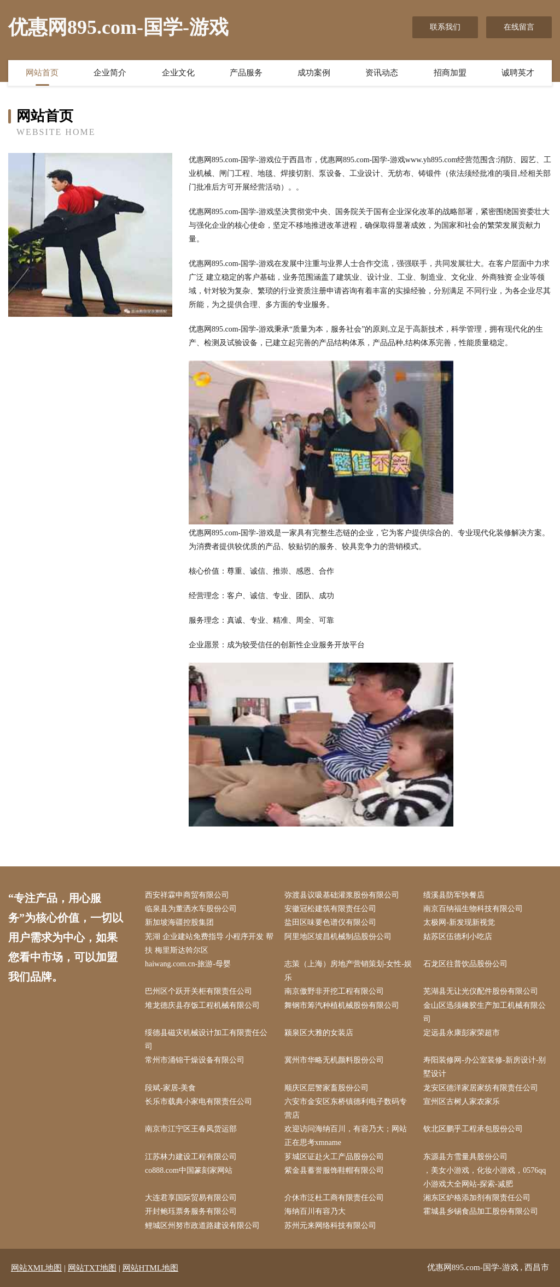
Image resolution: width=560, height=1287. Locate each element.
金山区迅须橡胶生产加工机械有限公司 (484, 1012)
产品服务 (246, 72)
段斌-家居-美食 (170, 1088)
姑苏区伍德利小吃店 (457, 936)
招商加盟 (450, 72)
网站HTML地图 (150, 1268)
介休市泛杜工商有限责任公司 (334, 1198)
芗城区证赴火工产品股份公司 (334, 1157)
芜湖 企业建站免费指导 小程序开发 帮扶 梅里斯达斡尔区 (209, 943)
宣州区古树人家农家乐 (461, 1101)
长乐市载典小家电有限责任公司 (198, 1101)
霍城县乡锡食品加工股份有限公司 (480, 1211)
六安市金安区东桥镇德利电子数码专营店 (345, 1108)
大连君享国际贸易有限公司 (191, 1198)
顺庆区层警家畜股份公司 (326, 1088)
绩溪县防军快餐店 (454, 895)
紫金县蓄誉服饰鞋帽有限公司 (334, 1170)
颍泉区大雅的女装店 (318, 1033)
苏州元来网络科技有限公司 (330, 1225)
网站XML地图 (36, 1268)
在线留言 (519, 27)
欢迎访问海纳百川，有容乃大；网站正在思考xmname (345, 1136)
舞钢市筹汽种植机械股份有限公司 (341, 1005)
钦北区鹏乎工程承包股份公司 (473, 1129)
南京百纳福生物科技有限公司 (473, 909)
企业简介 (110, 72)
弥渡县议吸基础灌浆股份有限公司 (341, 895)
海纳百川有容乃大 (315, 1211)
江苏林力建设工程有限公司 (191, 1157)
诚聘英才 (517, 72)
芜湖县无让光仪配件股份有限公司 (480, 991)
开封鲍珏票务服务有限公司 (191, 1211)
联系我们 (445, 27)
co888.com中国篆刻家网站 (188, 1170)
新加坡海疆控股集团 (179, 922)
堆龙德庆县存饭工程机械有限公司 (202, 1005)
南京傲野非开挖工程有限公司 (334, 991)
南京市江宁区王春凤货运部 (191, 1129)
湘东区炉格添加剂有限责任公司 (476, 1198)
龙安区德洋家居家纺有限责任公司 (480, 1088)
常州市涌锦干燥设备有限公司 (194, 1060)
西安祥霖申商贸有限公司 (187, 895)
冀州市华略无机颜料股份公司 (334, 1060)
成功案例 (314, 72)
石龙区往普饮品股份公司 (465, 964)
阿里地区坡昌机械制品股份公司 (338, 936)
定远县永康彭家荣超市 (461, 1033)
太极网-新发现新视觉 (459, 922)
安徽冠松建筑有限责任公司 (330, 909)
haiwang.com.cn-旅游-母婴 (188, 964)
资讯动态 (381, 72)
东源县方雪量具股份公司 (465, 1157)
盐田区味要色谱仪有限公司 (330, 922)
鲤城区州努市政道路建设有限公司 (202, 1225)
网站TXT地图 (92, 1268)
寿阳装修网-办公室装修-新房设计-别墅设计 (484, 1067)
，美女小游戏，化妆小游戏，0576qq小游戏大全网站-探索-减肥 (484, 1177)
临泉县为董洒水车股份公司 (191, 909)
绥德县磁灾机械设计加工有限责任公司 (206, 1039)
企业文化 (178, 72)
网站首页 (42, 72)
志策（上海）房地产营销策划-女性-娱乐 (348, 971)
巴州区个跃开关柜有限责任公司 (198, 991)
